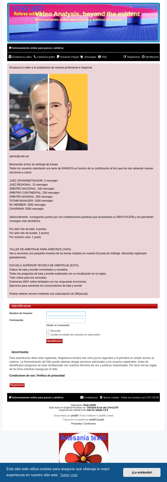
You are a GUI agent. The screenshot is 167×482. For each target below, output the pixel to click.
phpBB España (96, 419)
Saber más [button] (68, 475)
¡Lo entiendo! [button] (142, 472)
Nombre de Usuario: (21, 313)
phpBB (74, 415)
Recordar (53, 330)
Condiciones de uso (22, 375)
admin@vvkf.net (19, 156)
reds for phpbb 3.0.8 (97, 410)
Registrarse (17, 385)
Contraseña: (16, 320)
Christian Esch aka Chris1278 (102, 407)
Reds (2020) (90, 405)
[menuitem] (20, 57)
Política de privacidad (51, 375)
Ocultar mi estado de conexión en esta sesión (73, 334)
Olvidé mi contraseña (57, 325)
